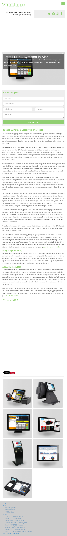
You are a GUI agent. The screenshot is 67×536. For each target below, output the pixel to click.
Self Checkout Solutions (11, 533)
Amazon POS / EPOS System (15, 527)
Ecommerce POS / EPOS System (16, 523)
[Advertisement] (33, 36)
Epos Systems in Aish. (11, 296)
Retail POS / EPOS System (14, 516)
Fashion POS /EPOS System (14, 520)
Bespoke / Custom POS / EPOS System (18, 531)
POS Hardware (10, 510)
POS (4, 505)
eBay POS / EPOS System (14, 525)
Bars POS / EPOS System (13, 518)
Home (5, 503)
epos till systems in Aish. (51, 247)
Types (5, 514)
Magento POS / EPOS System (15, 529)
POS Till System (10, 508)
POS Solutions (9, 512)
